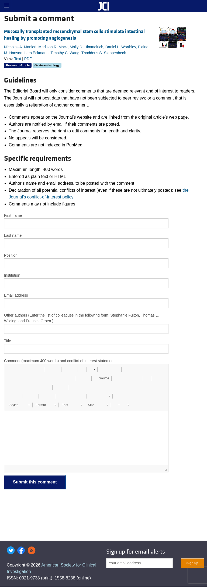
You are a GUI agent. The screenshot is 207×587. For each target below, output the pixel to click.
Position (11, 255)
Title (7, 341)
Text (17, 59)
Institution (12, 275)
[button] (10, 369)
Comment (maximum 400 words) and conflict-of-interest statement (59, 361)
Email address (16, 295)
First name (13, 215)
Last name (13, 235)
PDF (28, 59)
